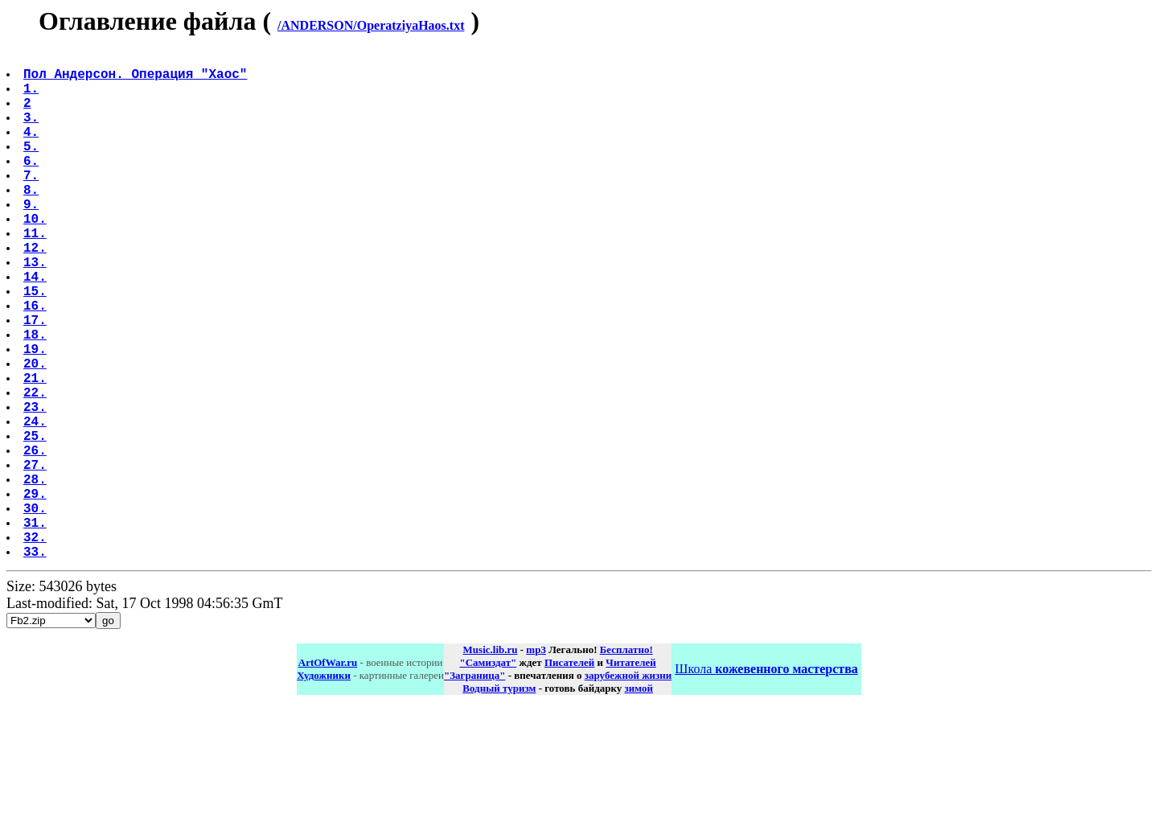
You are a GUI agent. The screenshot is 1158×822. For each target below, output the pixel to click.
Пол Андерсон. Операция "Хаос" (136, 79)
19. (36, 416)
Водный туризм (499, 801)
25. (36, 522)
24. (36, 504)
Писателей (569, 775)
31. (36, 628)
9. (32, 239)
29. (36, 593)
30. (36, 610)
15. (36, 345)
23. (36, 486)
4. (32, 150)
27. (36, 557)
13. (36, 310)
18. (36, 398)
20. (36, 433)
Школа (766, 781)
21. (36, 451)
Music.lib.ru (490, 762)
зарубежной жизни (628, 788)
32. (36, 646)
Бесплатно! (626, 762)
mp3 (536, 762)
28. (36, 575)
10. (36, 256)
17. (36, 380)
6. (32, 186)
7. (32, 203)
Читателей (630, 775)
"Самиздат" (487, 775)
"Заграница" (474, 788)
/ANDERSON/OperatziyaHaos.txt (370, 25)
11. (36, 274)
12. (36, 292)
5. (32, 168)
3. (32, 133)
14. (36, 327)
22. (36, 469)
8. (32, 221)
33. (36, 663)
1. (32, 97)
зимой (639, 801)
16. (36, 363)
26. (36, 540)
